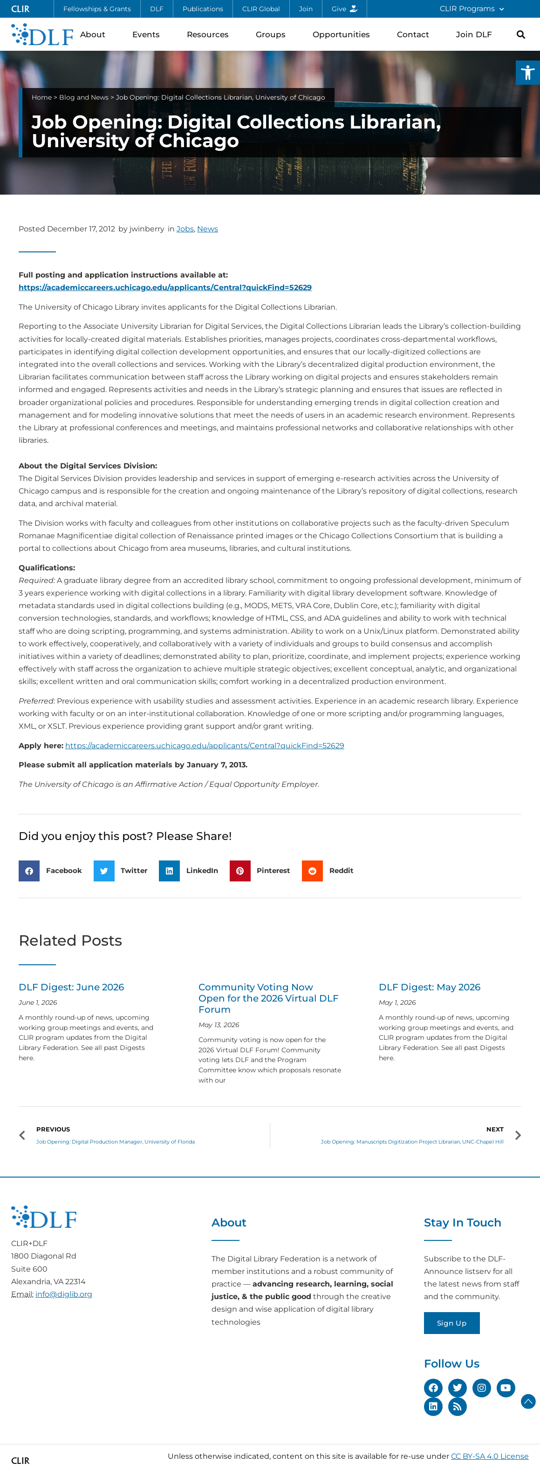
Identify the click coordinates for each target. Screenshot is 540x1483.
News (207, 228)
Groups (273, 34)
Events (148, 34)
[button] (528, 73)
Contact (415, 34)
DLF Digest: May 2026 (429, 987)
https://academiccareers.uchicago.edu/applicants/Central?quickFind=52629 (165, 287)
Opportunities (344, 34)
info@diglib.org (63, 1294)
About (95, 34)
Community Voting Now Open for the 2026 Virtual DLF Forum (268, 998)
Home (42, 97)
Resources (210, 34)
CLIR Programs (472, 9)
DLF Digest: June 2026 (71, 987)
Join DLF (476, 34)
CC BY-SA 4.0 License (490, 1456)
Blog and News (84, 97)
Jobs (185, 228)
